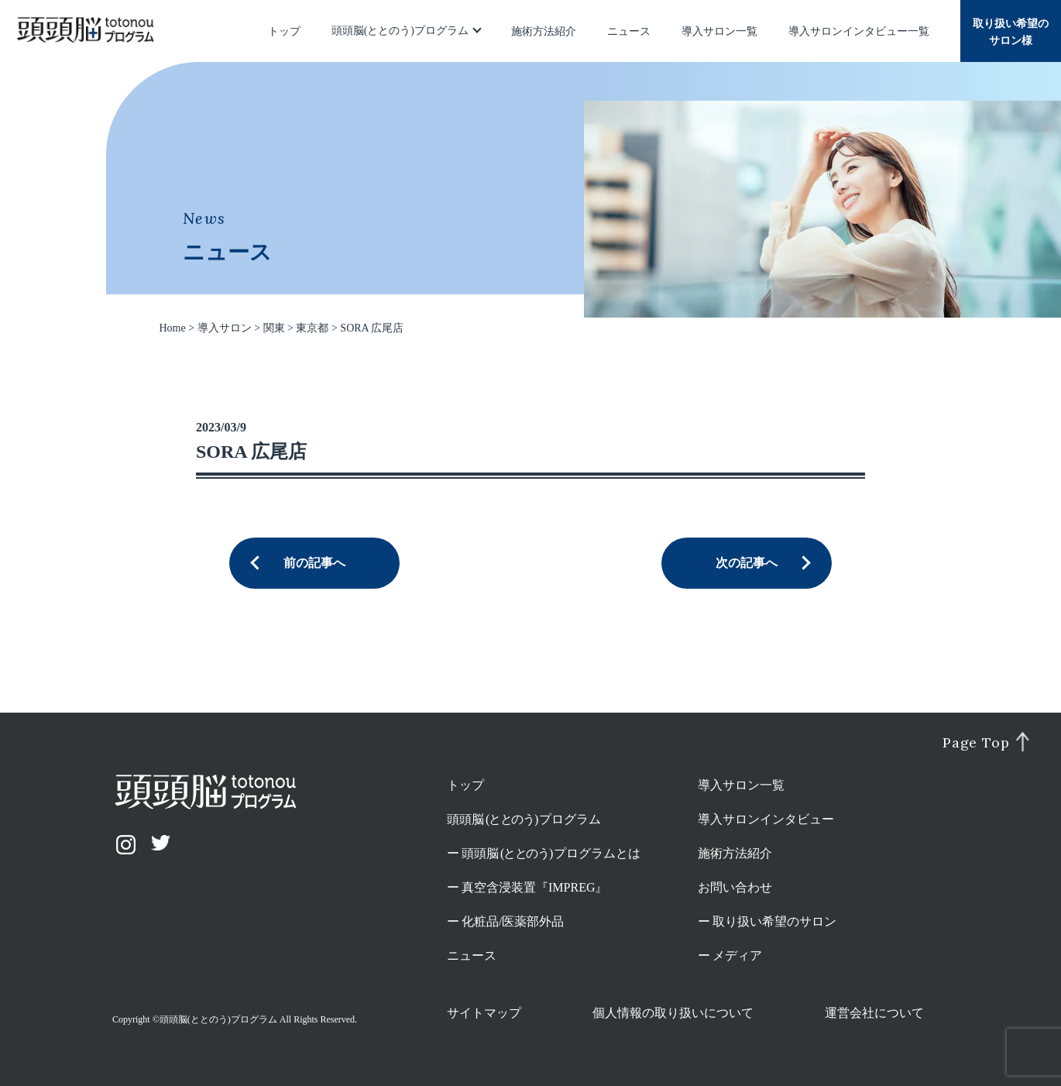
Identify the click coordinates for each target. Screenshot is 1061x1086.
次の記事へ (747, 562)
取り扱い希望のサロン (774, 921)
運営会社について (874, 1012)
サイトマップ (484, 1012)
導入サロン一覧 (719, 31)
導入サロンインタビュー (766, 819)
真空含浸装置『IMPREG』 (534, 887)
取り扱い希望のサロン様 (1011, 32)
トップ (284, 31)
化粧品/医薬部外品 (513, 921)
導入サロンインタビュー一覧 (858, 31)
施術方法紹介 (543, 31)
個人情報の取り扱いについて (673, 1012)
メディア (737, 955)
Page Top (976, 743)
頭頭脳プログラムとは (551, 853)
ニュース (629, 31)
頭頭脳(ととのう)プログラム (400, 30)
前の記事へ (314, 562)
